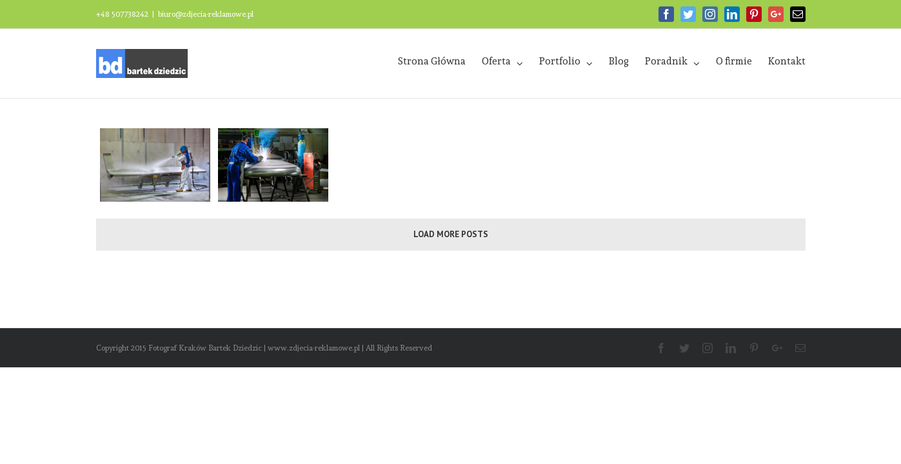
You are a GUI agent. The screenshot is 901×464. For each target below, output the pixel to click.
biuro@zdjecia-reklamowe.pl (205, 14)
